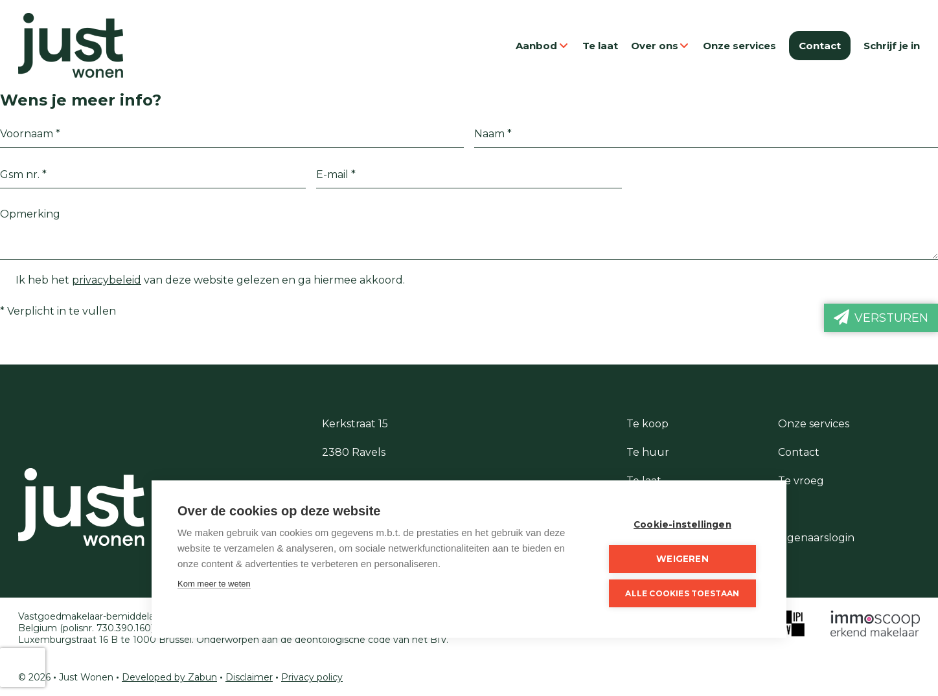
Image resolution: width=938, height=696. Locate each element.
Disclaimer (249, 677)
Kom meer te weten (214, 584)
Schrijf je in (892, 45)
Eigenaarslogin (816, 538)
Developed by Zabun (169, 677)
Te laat (600, 45)
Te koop (647, 424)
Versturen (881, 317)
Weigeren (682, 559)
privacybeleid (106, 280)
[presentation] (22, 667)
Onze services (739, 45)
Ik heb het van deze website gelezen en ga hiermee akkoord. (202, 279)
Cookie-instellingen (682, 524)
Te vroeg (801, 481)
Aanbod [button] (542, 45)
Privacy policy (312, 677)
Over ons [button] (661, 45)
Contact (820, 45)
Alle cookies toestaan (682, 593)
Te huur (647, 452)
